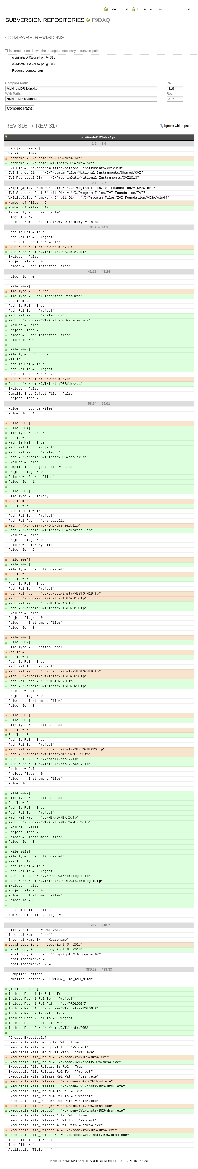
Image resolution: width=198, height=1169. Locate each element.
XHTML (134, 1160)
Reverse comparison (27, 70)
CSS (145, 1160)
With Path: (13, 93)
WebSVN (71, 1160)
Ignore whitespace (178, 126)
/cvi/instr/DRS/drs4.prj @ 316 (33, 57)
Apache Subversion (102, 1160)
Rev (169, 83)
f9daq (101, 20)
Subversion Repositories (44, 20)
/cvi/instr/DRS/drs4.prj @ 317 (33, 64)
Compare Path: (16, 83)
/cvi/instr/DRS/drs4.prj (99, 137)
